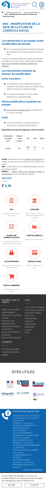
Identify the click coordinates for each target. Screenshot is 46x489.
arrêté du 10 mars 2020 (33, 159)
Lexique (28, 330)
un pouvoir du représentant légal (17, 110)
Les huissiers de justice (34, 310)
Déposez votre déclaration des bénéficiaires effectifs (11, 324)
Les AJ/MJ (29, 316)
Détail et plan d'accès (33, 470)
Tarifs (27, 332)
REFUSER (11, 485)
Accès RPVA (7, 329)
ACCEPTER (34, 485)
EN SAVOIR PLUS (27, 481)
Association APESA (33, 313)
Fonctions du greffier (10, 349)
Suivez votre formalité (11, 338)
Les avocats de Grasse (34, 307)
